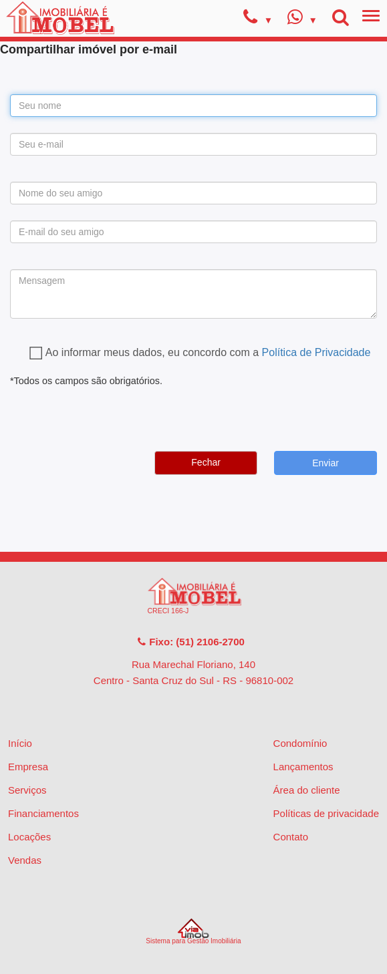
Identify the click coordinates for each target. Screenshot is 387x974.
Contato (291, 836)
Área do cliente (306, 790)
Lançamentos (303, 766)
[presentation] (111, 415)
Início (20, 743)
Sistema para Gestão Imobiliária (193, 931)
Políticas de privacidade (326, 813)
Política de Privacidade (316, 352)
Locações (29, 836)
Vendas (24, 860)
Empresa (28, 766)
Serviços (27, 790)
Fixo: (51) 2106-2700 (190, 641)
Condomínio (300, 743)
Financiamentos (43, 813)
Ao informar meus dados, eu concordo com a (207, 352)
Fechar (206, 462)
